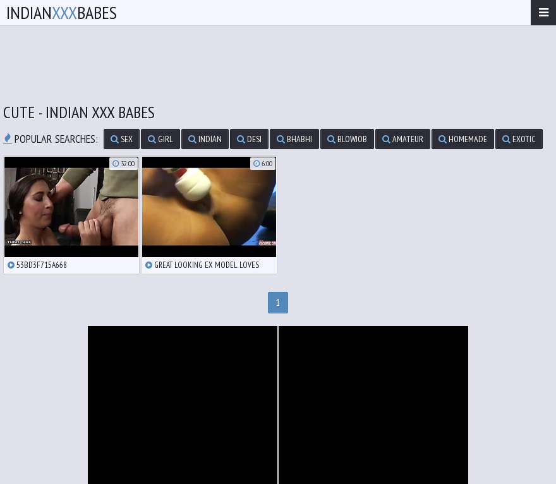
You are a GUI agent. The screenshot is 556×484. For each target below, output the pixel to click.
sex (122, 139)
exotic (519, 139)
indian (205, 139)
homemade (462, 139)
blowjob (347, 139)
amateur (402, 139)
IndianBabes (61, 12)
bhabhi (294, 139)
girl (160, 139)
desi (249, 139)
